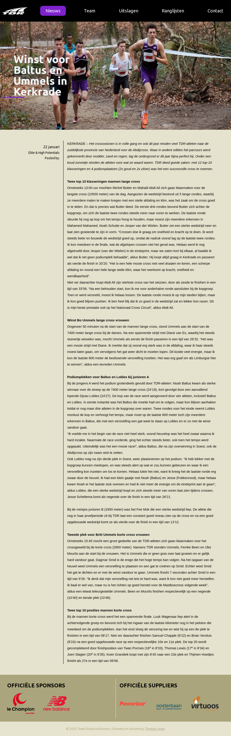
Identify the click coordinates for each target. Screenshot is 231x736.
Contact (215, 10)
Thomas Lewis (155, 729)
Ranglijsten (173, 10)
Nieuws (53, 10)
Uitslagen (128, 10)
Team (89, 10)
